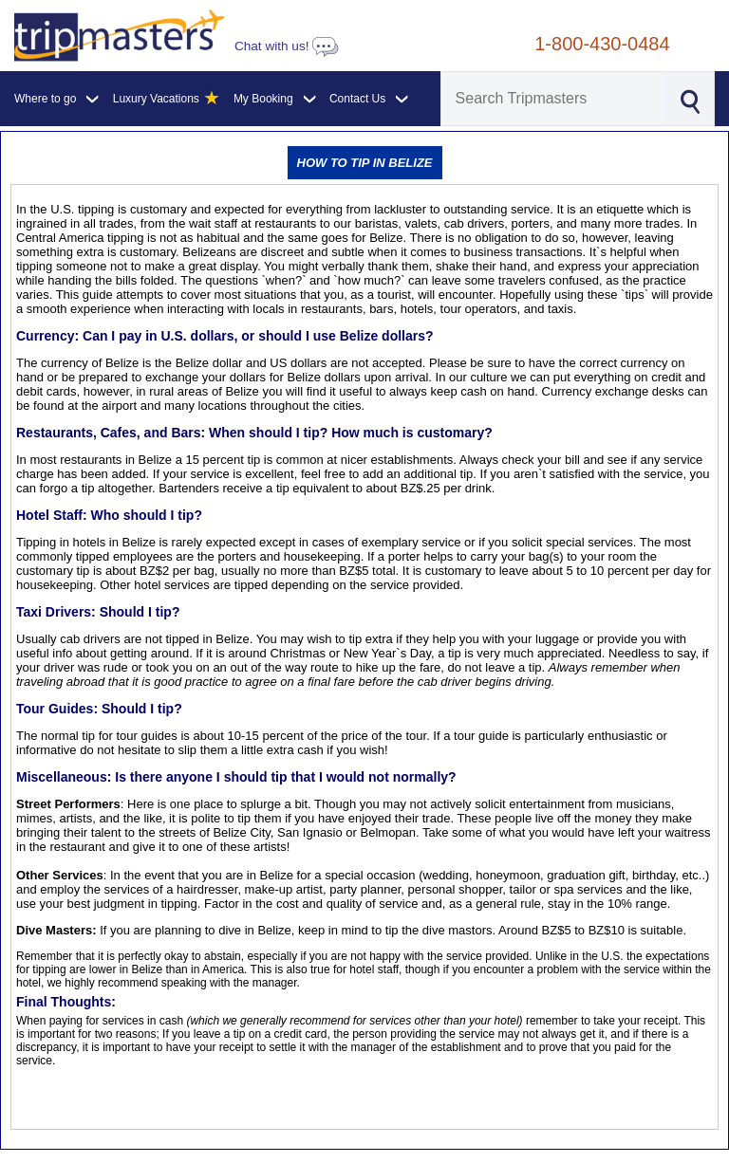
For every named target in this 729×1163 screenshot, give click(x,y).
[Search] (552, 98)
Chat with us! (286, 46)
